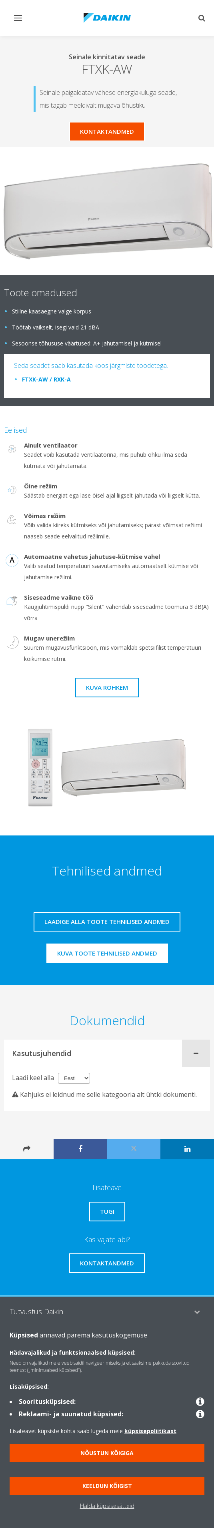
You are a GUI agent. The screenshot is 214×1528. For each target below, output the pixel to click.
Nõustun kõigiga (107, 1453)
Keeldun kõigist (107, 1486)
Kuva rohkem (107, 687)
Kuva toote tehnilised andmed (107, 953)
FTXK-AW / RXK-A (46, 379)
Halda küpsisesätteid (107, 1506)
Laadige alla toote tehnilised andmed (107, 922)
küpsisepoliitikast (150, 1431)
